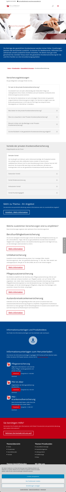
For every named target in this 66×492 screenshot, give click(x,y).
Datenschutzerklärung (34, 489)
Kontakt (10, 454)
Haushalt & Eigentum (41, 449)
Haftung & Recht (40, 452)
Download (16, 373)
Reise (37, 457)
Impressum (43, 489)
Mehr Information (16, 249)
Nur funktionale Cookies (33, 481)
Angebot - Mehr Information (16, 212)
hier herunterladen (43, 357)
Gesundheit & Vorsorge (27, 68)
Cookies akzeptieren (33, 476)
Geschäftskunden (12, 452)
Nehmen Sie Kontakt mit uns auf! (18, 433)
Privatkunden (16, 68)
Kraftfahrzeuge (40, 454)
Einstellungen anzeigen (33, 486)
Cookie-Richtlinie (24, 489)
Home (9, 68)
